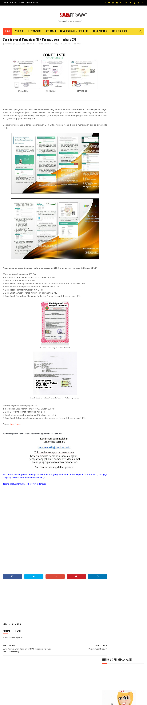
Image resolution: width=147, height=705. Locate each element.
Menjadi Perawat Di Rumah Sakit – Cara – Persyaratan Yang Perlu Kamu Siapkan (121, 135)
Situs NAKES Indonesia (112, 173)
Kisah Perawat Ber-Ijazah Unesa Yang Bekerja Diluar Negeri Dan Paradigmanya (121, 121)
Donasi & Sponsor (32, 3)
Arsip (32, 44)
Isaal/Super (15, 425)
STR (60, 44)
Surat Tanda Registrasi (72, 44)
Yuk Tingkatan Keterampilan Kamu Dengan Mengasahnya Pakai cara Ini (119, 686)
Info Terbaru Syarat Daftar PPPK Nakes (120, 128)
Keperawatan (34, 31)
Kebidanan (51, 31)
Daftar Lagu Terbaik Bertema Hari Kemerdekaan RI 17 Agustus (121, 669)
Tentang (5, 3)
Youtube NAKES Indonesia (113, 163)
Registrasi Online (42, 44)
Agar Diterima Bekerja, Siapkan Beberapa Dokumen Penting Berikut (118, 692)
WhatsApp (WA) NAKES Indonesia (116, 159)
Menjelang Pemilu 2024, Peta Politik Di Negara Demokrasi (120, 681)
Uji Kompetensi (100, 31)
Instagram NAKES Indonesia (114, 169)
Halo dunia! (107, 142)
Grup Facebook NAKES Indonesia (116, 166)
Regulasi (53, 44)
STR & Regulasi (119, 31)
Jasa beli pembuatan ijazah (31, 701)
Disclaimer (13, 3)
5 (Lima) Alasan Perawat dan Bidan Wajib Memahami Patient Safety (121, 114)
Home (7, 31)
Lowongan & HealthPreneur (74, 31)
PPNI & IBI (19, 31)
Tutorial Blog (17, 701)
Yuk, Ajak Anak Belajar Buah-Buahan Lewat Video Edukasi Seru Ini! (119, 675)
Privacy (22, 3)
